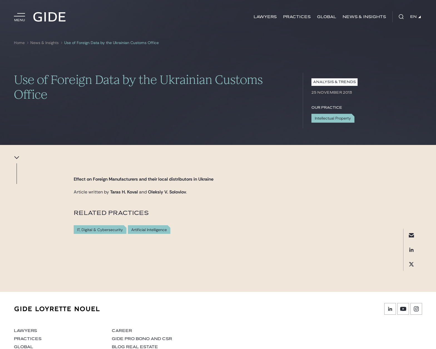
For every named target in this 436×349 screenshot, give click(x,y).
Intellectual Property (333, 118)
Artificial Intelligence (149, 229)
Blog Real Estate (135, 347)
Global (326, 17)
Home (19, 43)
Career (122, 331)
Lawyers (265, 17)
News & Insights (364, 17)
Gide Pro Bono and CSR (142, 339)
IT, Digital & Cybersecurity (100, 229)
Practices (297, 17)
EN (415, 17)
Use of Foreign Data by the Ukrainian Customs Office (111, 43)
